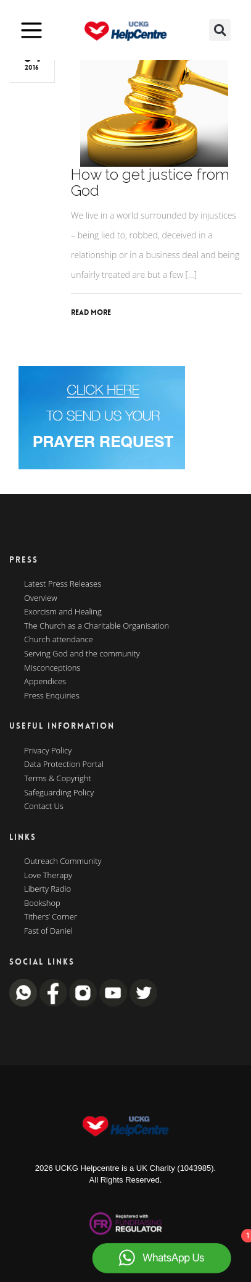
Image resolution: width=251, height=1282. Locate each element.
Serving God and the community (82, 654)
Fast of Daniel (48, 931)
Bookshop (42, 903)
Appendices (45, 682)
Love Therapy (48, 876)
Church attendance (58, 640)
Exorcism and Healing (63, 612)
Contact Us (44, 806)
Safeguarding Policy (59, 793)
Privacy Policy (48, 751)
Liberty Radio (47, 889)
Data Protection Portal (64, 764)
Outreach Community (63, 861)
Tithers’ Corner (50, 917)
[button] (220, 30)
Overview (40, 598)
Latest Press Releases (62, 584)
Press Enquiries (52, 696)
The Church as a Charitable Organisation (96, 626)
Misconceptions (52, 668)
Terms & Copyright (57, 779)
